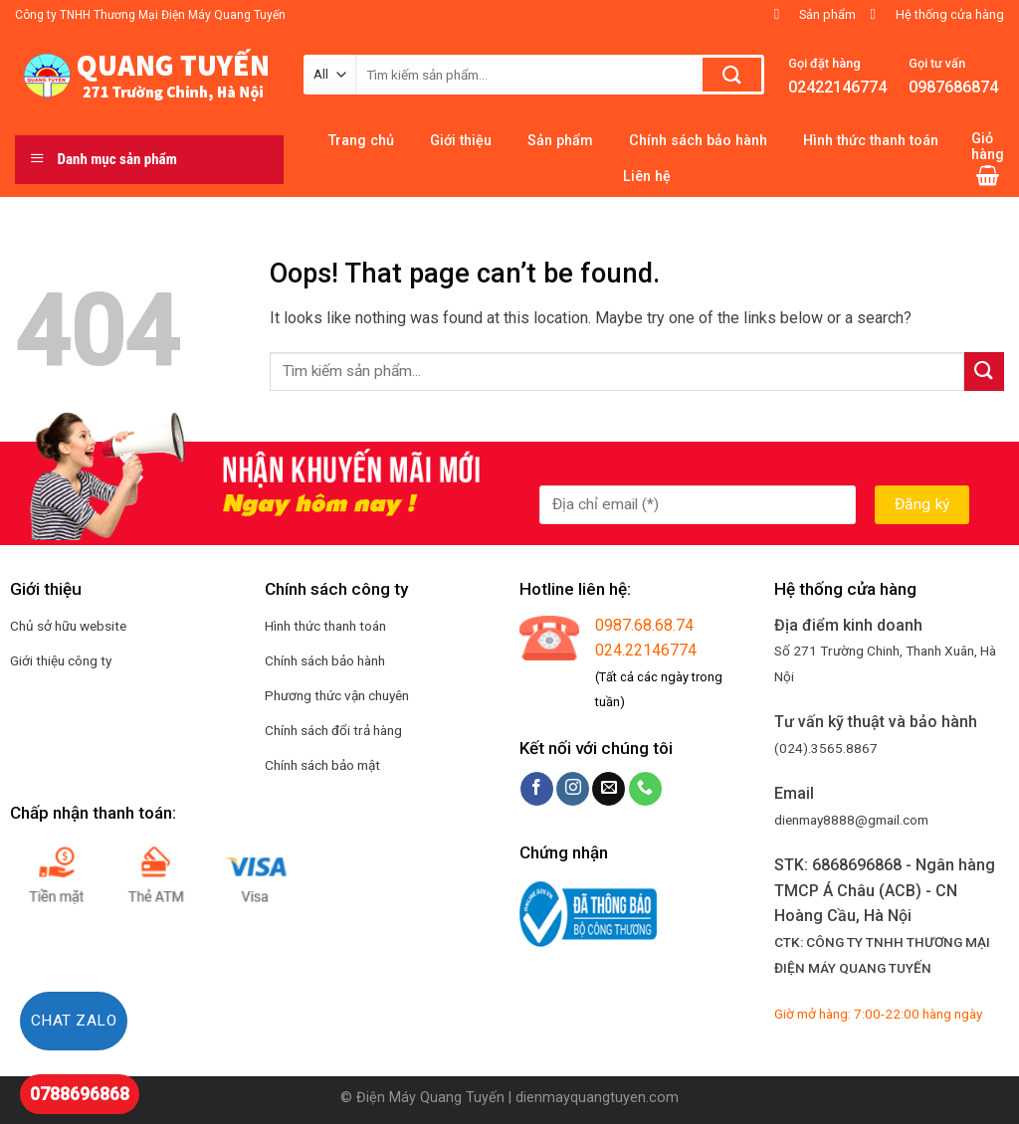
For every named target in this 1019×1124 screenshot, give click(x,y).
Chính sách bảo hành (325, 660)
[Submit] (984, 371)
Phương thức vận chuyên (337, 695)
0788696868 (79, 1093)
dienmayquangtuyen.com (597, 1097)
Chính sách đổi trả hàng (333, 730)
